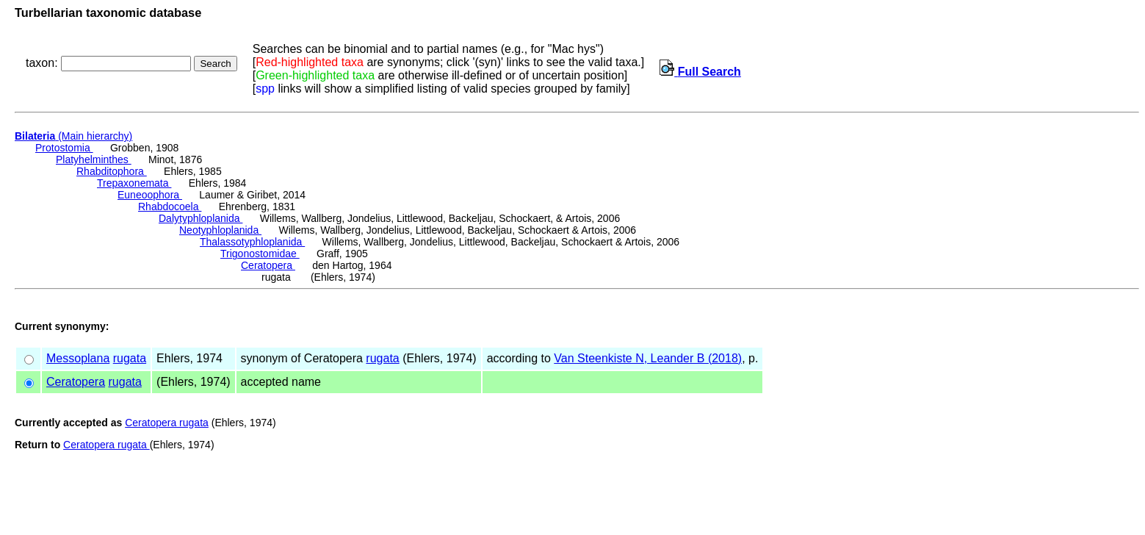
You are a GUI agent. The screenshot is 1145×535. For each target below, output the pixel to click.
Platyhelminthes (93, 159)
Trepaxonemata (134, 183)
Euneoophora (150, 195)
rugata (129, 358)
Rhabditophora (111, 171)
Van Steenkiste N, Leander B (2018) (648, 358)
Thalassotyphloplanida (252, 242)
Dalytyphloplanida (200, 218)
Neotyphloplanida (220, 230)
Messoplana (77, 358)
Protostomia (64, 148)
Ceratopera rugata (167, 422)
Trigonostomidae (260, 253)
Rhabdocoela (169, 206)
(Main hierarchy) (73, 136)
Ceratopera (268, 265)
